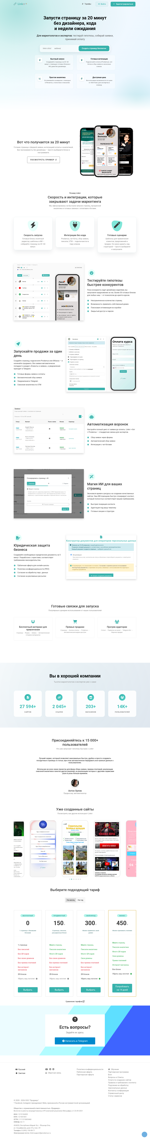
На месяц (71, 900)
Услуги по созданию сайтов (119, 1080)
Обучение (113, 1070)
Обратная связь (53, 1073)
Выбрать (27, 990)
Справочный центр (116, 1093)
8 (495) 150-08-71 (28, 1131)
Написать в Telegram (75, 1041)
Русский (20, 1070)
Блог (110, 1075)
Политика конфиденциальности (90, 1070)
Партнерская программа (118, 1072)
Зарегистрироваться (123, 4)
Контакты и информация (118, 1091)
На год (80, 900)
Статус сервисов (115, 1096)
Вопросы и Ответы (116, 1077)
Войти (102, 4)
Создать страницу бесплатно (94, 48)
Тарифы (86, 4)
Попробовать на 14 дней (122, 988)
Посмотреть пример (43, 160)
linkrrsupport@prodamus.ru (40, 1133)
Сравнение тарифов (75, 1002)
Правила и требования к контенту (122, 1083)
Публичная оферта (84, 1072)
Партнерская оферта (85, 1075)
